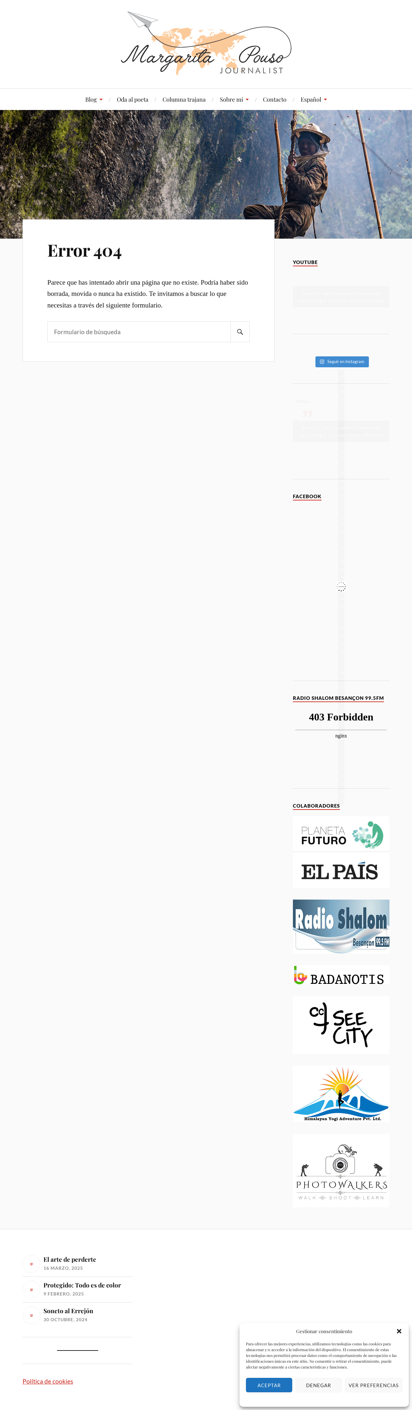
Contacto (274, 99)
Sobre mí (231, 99)
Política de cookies (48, 1381)
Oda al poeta (132, 99)
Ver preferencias (374, 1385)
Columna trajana (184, 99)
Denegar (318, 1385)
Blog (91, 99)
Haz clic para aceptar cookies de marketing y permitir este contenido (341, 296)
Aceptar (269, 1385)
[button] (399, 1331)
